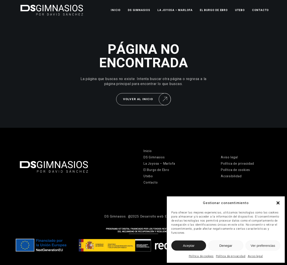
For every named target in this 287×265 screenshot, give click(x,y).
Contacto (260, 10)
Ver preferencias (263, 245)
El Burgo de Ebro (214, 10)
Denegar (225, 245)
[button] (278, 203)
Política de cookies (201, 256)
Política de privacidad (231, 256)
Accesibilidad (231, 176)
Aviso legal (255, 256)
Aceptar (189, 245)
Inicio (116, 10)
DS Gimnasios (139, 10)
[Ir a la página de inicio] (52, 10)
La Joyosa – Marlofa (175, 10)
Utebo (240, 10)
